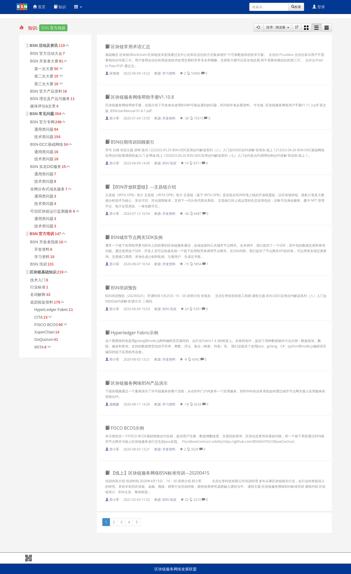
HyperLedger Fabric (51, 309)
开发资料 (42, 249)
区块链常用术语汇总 (127, 47)
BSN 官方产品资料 (46, 91)
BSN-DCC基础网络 (46, 144)
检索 (296, 6)
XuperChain (44, 332)
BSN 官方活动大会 (46, 53)
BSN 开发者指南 (44, 242)
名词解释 (38, 294)
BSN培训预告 (121, 288)
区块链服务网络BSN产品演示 (136, 383)
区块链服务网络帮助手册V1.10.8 (139, 97)
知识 (60, 6)
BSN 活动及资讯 (44, 45)
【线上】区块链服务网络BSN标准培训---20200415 (157, 473)
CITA (38, 317)
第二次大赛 (43, 76)
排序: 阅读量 (277, 27)
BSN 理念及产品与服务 (50, 98)
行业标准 (38, 287)
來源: (165, 73)
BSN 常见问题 (42, 114)
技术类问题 (43, 137)
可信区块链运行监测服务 (51, 211)
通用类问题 (43, 129)
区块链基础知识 (43, 272)
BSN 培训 (38, 264)
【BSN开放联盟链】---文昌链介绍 (140, 187)
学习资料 (42, 257)
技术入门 (38, 280)
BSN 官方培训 (42, 234)
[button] (78, 7)
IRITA (39, 347)
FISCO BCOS (46, 324)
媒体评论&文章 (43, 106)
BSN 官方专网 (42, 122)
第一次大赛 (43, 69)
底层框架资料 (41, 302)
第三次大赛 (43, 84)
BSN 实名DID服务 (45, 166)
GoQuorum (43, 339)
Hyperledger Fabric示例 (131, 333)
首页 (39, 6)
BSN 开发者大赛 (44, 61)
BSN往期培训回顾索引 (129, 142)
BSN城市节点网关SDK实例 (134, 237)
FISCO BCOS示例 (124, 428)
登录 (318, 6)
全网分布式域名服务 (47, 189)
